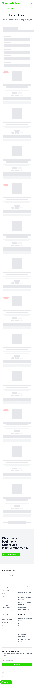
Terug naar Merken (8, 8)
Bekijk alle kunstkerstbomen (11, 554)
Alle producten (5, 590)
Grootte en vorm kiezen (8, 625)
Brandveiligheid (6, 622)
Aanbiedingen (5, 587)
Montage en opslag (7, 619)
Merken (4, 593)
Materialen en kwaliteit (7, 611)
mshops (23, 676)
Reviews (4, 596)
